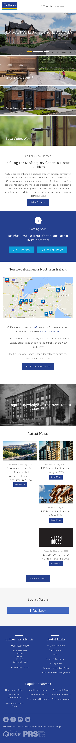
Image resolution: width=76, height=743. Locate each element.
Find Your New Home (38, 366)
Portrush (55, 331)
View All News (38, 578)
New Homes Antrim (61, 699)
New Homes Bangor (38, 690)
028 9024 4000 (59, 6)
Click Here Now (21, 249)
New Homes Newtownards (14, 696)
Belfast (43, 331)
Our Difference (56, 650)
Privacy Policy (56, 663)
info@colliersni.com (20, 667)
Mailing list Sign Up (52, 249)
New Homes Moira (38, 694)
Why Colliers (38, 202)
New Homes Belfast (14, 690)
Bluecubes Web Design (50, 726)
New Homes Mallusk (61, 694)
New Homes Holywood (38, 699)
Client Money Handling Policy (56, 672)
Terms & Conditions (56, 659)
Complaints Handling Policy (56, 668)
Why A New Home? (56, 645)
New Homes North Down (15, 705)
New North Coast (61, 690)
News (56, 654)
